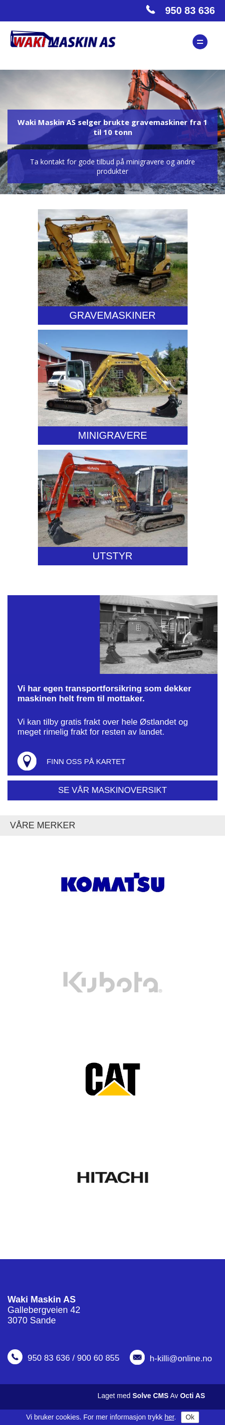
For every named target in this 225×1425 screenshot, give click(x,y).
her (169, 1417)
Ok (190, 1417)
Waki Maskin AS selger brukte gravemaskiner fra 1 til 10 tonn (112, 127)
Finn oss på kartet (85, 761)
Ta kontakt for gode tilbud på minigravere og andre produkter (112, 166)
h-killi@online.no (181, 1358)
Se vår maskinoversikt (112, 790)
